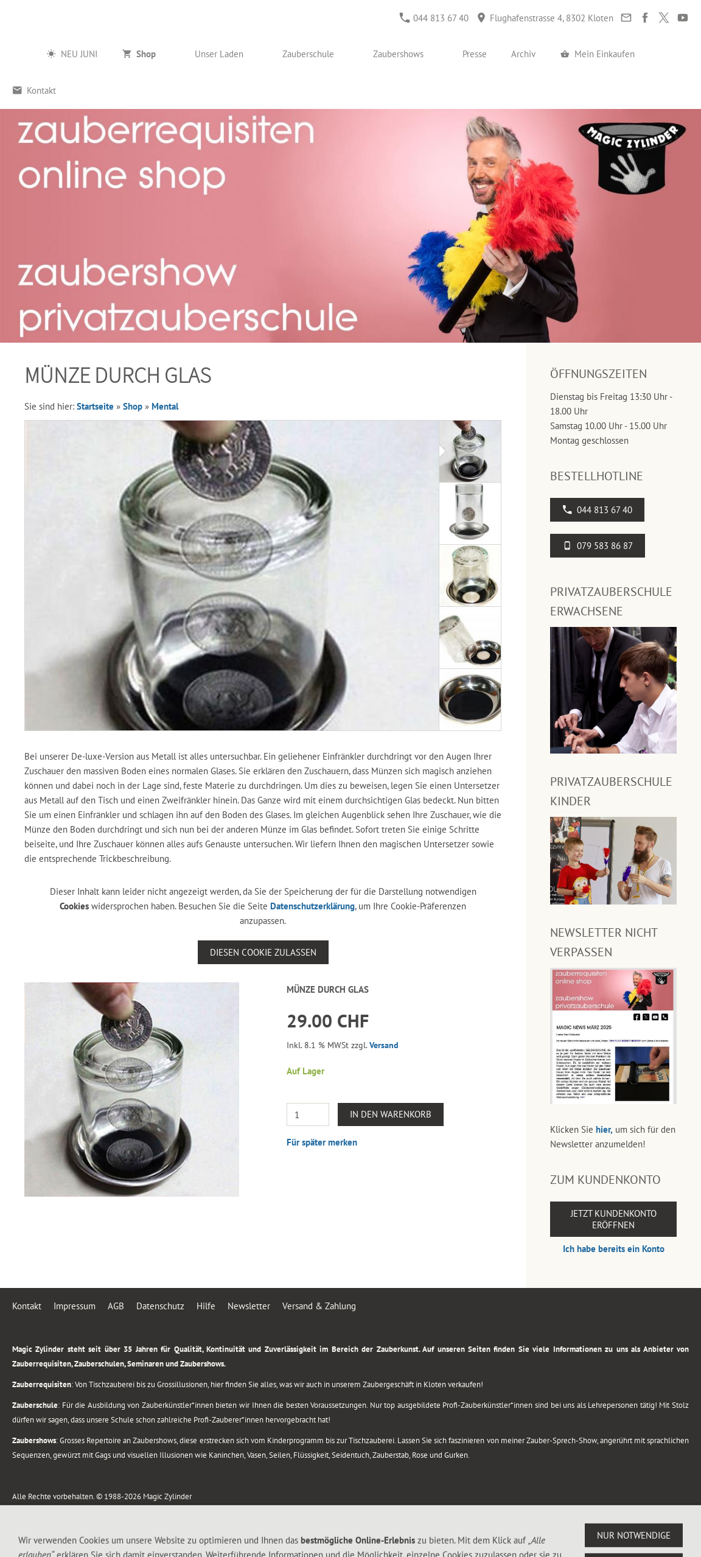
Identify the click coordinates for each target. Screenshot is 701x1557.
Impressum (75, 1306)
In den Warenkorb (390, 1114)
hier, (604, 1129)
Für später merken (322, 1142)
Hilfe (206, 1306)
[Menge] (308, 1114)
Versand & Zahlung (319, 1306)
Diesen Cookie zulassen (263, 952)
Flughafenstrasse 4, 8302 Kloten (545, 18)
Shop (132, 406)
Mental (165, 406)
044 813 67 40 (434, 18)
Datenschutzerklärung (312, 906)
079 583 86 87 (597, 545)
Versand (384, 1045)
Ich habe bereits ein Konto (613, 1248)
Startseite (95, 406)
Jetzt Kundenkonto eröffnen (614, 1219)
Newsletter (249, 1306)
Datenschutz (160, 1306)
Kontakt (26, 1306)
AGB (116, 1306)
